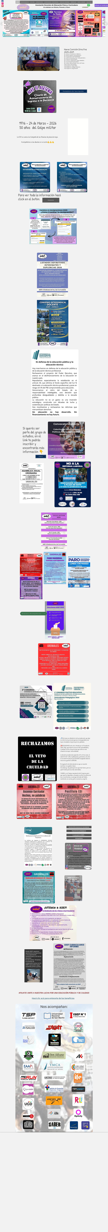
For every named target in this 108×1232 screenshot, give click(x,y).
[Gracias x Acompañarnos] (33, 613)
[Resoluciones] (50, 200)
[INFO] (40, 456)
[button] (16, 23)
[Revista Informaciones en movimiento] (78, 827)
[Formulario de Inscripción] (73, 91)
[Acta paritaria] (78, 838)
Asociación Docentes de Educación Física (51, 5)
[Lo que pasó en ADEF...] (78, 835)
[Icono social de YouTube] (3, 6)
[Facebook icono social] (3, 1)
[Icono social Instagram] (3, 3)
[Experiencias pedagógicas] (78, 831)
